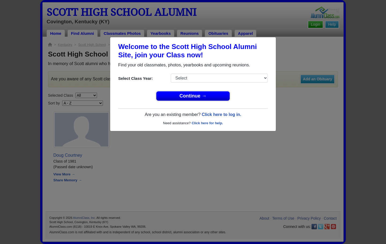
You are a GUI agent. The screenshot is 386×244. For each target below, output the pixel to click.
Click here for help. (207, 123)
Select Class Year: (135, 78)
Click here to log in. (221, 114)
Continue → (193, 96)
